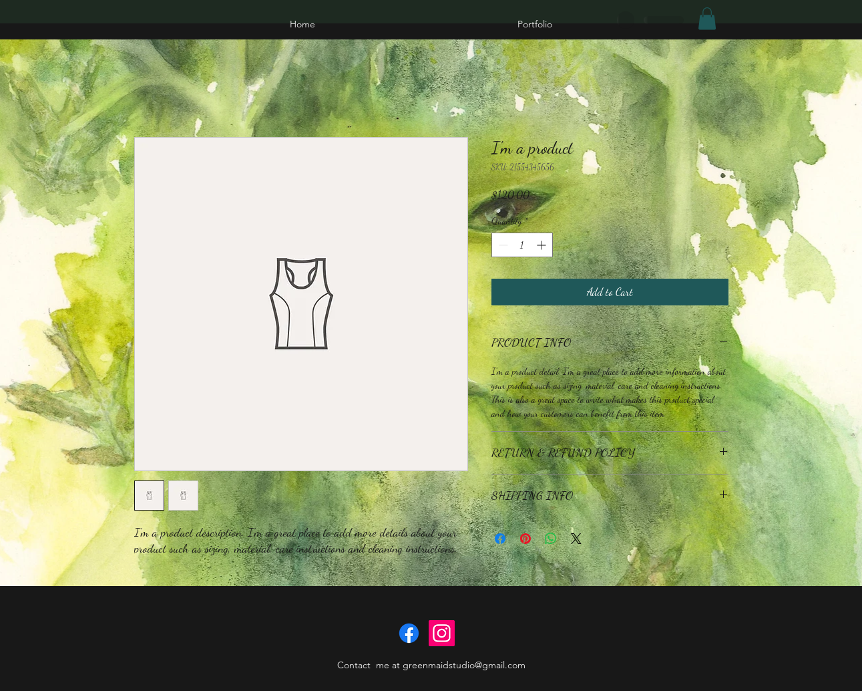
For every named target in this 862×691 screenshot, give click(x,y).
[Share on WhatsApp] (551, 539)
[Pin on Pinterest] (525, 539)
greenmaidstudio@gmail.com (464, 665)
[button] (707, 18)
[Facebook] (409, 633)
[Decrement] (501, 245)
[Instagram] (442, 633)
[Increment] (542, 245)
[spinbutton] (522, 245)
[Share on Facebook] (500, 539)
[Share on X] (576, 539)
